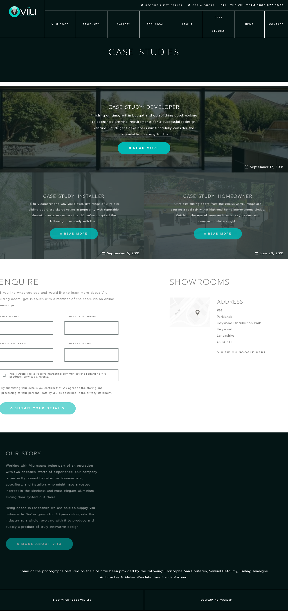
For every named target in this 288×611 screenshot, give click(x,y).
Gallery (123, 24)
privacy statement (85, 393)
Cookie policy (216, 600)
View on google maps (256, 352)
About (187, 24)
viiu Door (60, 24)
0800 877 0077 (270, 5)
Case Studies (218, 24)
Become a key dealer (163, 5)
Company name (65, 343)
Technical (155, 24)
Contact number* (67, 316)
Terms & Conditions (72, 600)
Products (91, 24)
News (249, 24)
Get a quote (203, 5)
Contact (276, 24)
